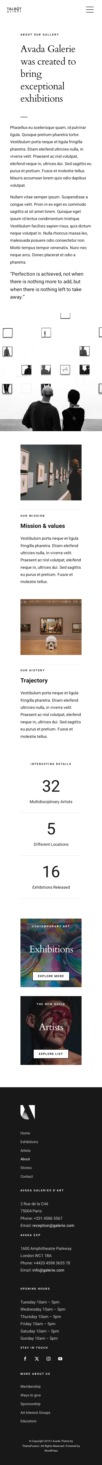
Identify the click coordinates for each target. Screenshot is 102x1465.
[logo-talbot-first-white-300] (14, 9)
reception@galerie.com (53, 1226)
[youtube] (60, 1358)
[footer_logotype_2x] (27, 1107)
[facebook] (25, 1358)
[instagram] (48, 1358)
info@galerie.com (48, 1270)
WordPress (51, 1451)
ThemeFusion (30, 1446)
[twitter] (37, 1358)
